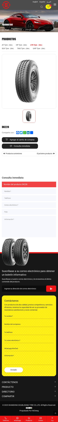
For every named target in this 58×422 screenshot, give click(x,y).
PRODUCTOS (17, 30)
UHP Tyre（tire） (39, 48)
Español (42, 2)
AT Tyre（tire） (8, 45)
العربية (49, 2)
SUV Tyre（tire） (8, 48)
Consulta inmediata (22, 146)
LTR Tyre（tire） (31, 30)
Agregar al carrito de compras (22, 140)
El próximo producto (44, 154)
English (35, 2)
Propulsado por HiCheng (29, 411)
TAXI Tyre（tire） (23, 48)
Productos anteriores (14, 154)
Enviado (14, 370)
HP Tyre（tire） (22, 45)
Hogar (7, 30)
